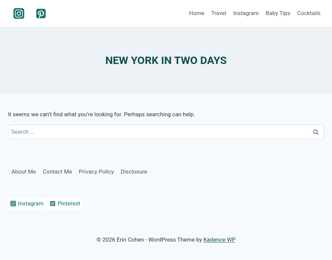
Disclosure (134, 171)
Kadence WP (219, 239)
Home (197, 13)
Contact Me (57, 171)
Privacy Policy (96, 171)
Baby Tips (277, 13)
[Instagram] (19, 13)
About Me (23, 171)
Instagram (246, 13)
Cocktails (309, 13)
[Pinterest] (41, 13)
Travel (218, 13)
